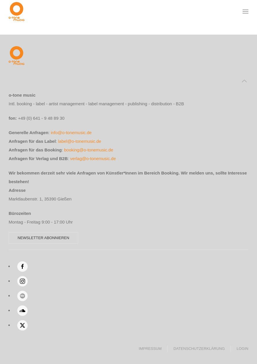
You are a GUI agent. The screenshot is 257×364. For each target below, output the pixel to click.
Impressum (150, 348)
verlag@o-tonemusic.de (93, 158)
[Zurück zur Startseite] (16, 11)
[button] (245, 11)
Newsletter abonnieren (43, 238)
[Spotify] (22, 296)
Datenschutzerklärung (199, 348)
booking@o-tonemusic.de (88, 149)
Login (242, 348)
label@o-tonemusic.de (79, 141)
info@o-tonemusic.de (71, 132)
